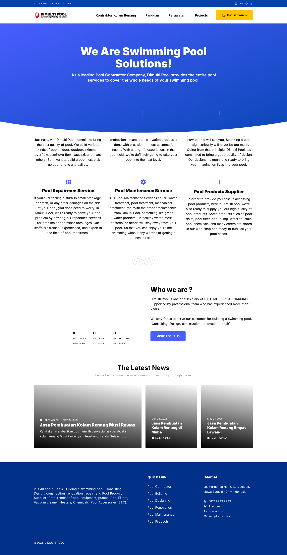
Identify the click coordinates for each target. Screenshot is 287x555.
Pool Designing (158, 500)
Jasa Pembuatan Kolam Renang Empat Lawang (226, 427)
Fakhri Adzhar (51, 419)
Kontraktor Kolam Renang (116, 15)
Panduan (152, 15)
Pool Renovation (159, 507)
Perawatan (177, 15)
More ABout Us (168, 336)
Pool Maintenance (160, 514)
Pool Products (158, 521)
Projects (201, 15)
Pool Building (157, 494)
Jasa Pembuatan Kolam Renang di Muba (166, 427)
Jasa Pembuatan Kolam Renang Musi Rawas (87, 424)
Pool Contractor (159, 487)
